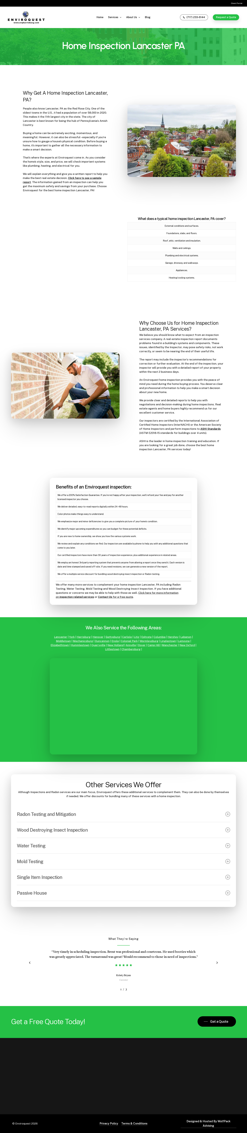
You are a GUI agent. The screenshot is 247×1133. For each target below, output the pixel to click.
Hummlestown (80, 645)
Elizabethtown (60, 645)
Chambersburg (131, 649)
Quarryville (98, 645)
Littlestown (112, 649)
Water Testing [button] (123, 845)
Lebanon (185, 636)
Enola (115, 641)
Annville (131, 645)
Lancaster (60, 636)
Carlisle (127, 636)
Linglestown (168, 641)
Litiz (136, 636)
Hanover (98, 636)
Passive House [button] (123, 893)
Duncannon (102, 641)
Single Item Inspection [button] (123, 877)
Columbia (160, 636)
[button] (217, 1021)
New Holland (115, 645)
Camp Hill (154, 645)
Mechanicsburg (83, 641)
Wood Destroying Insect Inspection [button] (123, 830)
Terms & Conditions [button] (134, 1123)
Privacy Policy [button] (109, 1123)
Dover (142, 645)
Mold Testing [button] (123, 861)
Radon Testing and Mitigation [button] (123, 814)
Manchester (170, 645)
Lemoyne (184, 641)
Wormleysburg (149, 641)
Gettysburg (113, 636)
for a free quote (115, 596)
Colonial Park (129, 641)
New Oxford (187, 645)
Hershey (173, 636)
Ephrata (146, 636)
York (72, 636)
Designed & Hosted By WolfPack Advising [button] (208, 1123)
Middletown (63, 641)
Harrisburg (84, 636)
